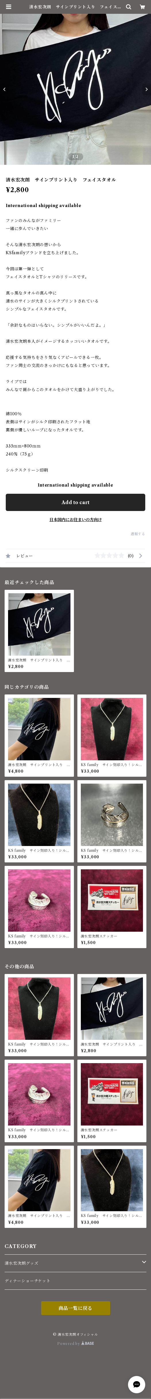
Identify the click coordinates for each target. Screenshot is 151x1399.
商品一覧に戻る (76, 1308)
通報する (138, 534)
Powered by (75, 1343)
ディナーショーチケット (28, 1280)
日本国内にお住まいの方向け (75, 519)
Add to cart (75, 502)
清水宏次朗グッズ (21, 1263)
